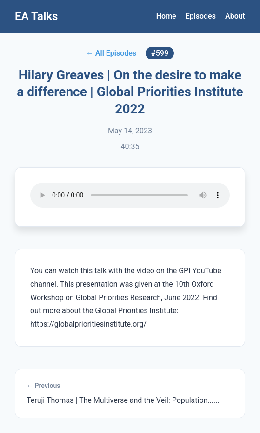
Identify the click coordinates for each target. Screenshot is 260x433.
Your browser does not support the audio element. (130, 195)
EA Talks (36, 16)
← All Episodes (111, 53)
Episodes (201, 16)
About (235, 16)
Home (166, 16)
